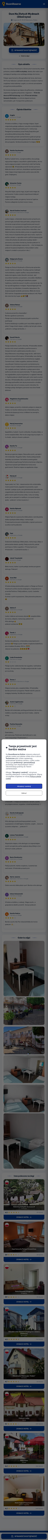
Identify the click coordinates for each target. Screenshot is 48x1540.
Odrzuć (24, 793)
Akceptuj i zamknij (24, 786)
